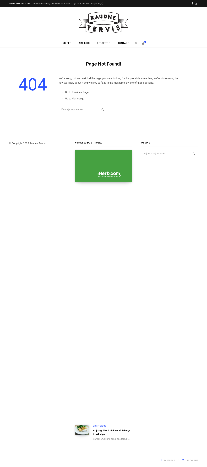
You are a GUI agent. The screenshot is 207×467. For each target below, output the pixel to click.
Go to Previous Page (77, 92)
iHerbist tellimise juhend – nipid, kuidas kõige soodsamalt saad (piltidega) (68, 3)
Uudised (66, 43)
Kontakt (123, 43)
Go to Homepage (74, 98)
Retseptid (103, 43)
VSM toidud (100, 426)
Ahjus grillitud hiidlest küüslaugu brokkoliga (112, 432)
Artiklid (84, 43)
